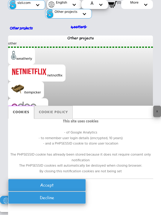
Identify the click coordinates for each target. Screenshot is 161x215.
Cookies (21, 112)
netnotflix (37, 73)
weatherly (21, 56)
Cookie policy (53, 112)
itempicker (26, 90)
